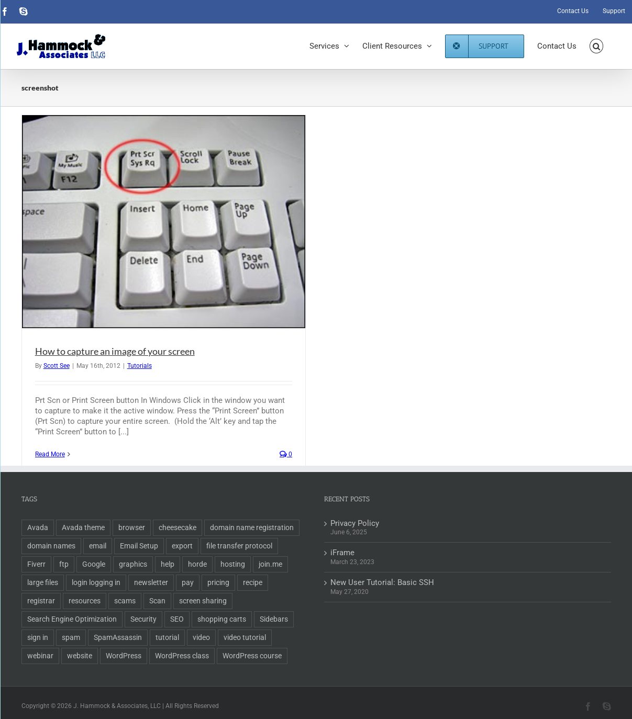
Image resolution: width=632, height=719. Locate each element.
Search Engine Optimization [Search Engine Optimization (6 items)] (72, 619)
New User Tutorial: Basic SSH (382, 582)
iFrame (342, 552)
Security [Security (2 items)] (143, 619)
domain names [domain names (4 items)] (51, 546)
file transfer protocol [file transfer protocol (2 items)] (239, 546)
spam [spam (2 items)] (71, 637)
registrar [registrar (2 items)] (41, 601)
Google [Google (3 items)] (93, 564)
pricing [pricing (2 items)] (218, 582)
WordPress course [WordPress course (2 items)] (252, 655)
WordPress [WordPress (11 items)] (123, 655)
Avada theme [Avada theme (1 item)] (83, 527)
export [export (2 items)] (182, 546)
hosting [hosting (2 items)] (232, 564)
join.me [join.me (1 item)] (270, 564)
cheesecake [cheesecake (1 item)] (177, 527)
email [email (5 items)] (97, 546)
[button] (597, 46)
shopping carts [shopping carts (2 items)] (221, 619)
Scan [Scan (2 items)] (157, 601)
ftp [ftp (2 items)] (64, 564)
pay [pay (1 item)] (188, 582)
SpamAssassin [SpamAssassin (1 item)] (118, 637)
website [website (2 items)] (79, 655)
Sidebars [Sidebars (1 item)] (274, 619)
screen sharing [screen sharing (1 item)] (203, 601)
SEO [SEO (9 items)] (177, 619)
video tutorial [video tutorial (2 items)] (245, 637)
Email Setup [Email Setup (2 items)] (139, 546)
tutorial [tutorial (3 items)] (167, 637)
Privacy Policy (354, 523)
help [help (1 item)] (167, 564)
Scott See (56, 365)
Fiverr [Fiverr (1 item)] (36, 564)
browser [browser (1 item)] (131, 527)
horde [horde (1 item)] (197, 564)
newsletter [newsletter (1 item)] (151, 582)
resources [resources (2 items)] (85, 601)
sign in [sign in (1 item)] (37, 637)
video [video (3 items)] (201, 637)
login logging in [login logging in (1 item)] (96, 582)
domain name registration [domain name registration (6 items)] (252, 527)
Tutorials (139, 365)
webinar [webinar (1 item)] (40, 655)
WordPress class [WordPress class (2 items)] (182, 655)
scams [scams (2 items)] (125, 601)
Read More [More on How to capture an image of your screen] (50, 454)
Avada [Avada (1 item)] (37, 527)
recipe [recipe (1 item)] (252, 582)
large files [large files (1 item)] (42, 582)
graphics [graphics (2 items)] (133, 564)
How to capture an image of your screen (115, 351)
